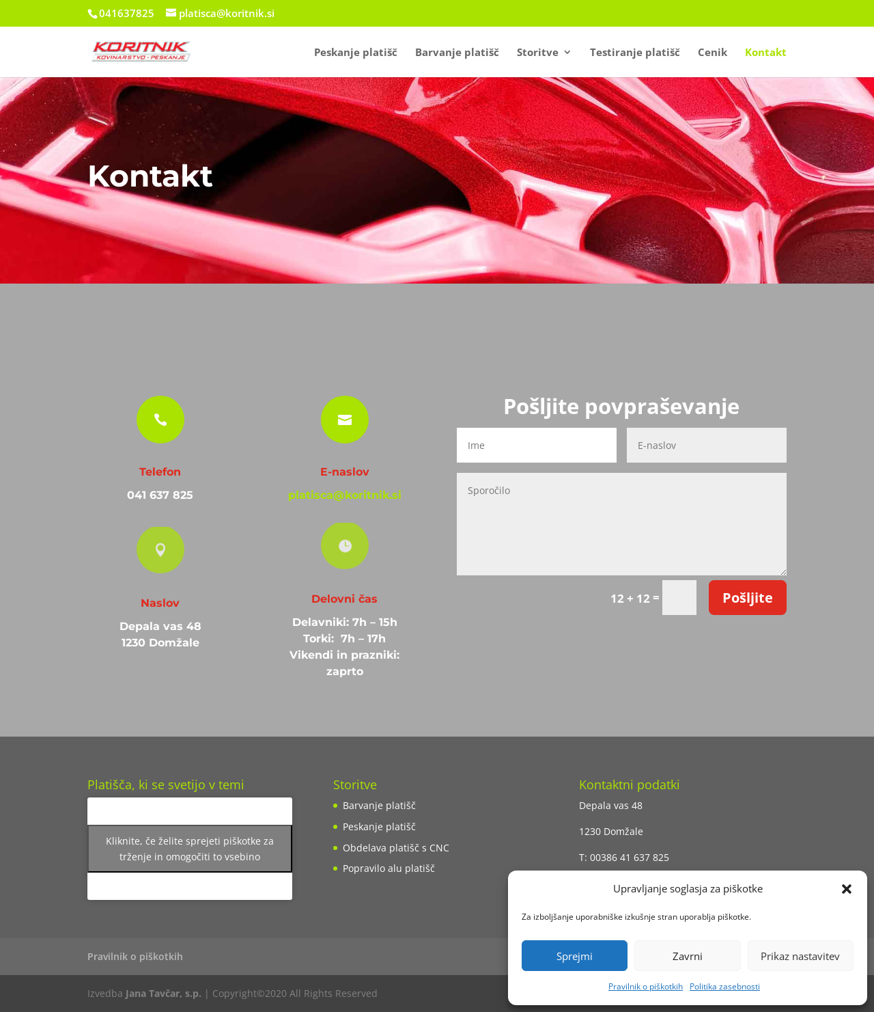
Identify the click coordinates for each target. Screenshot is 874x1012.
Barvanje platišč (457, 53)
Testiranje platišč (635, 53)
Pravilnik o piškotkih (645, 986)
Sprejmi (574, 956)
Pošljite (747, 597)
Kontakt (766, 53)
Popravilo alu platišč (389, 868)
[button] (847, 889)
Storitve (538, 53)
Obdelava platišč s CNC (396, 847)
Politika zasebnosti (725, 986)
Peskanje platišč (355, 53)
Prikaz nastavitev (800, 956)
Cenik (712, 53)
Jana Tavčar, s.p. (163, 993)
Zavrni (688, 956)
